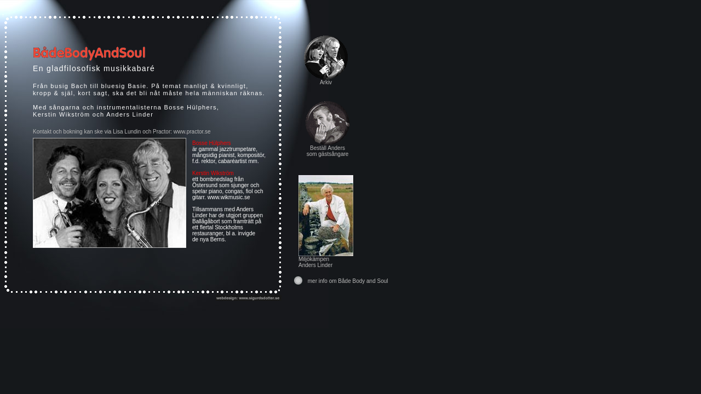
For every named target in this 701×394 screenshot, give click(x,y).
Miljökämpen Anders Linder (325, 259)
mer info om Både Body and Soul (348, 281)
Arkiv (326, 82)
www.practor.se (192, 132)
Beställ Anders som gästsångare (328, 151)
